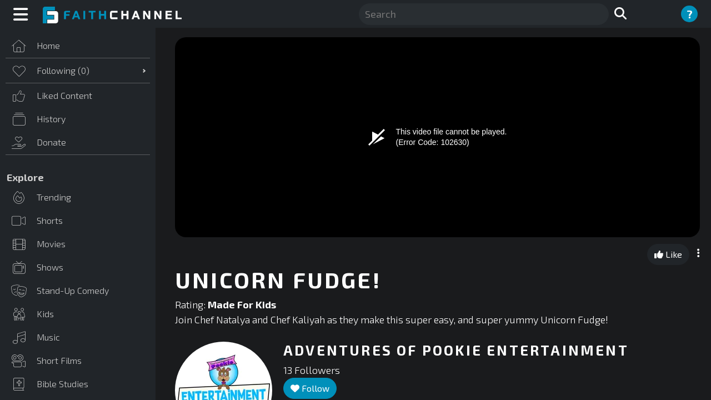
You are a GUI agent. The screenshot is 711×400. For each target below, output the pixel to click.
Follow (310, 388)
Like (668, 254)
